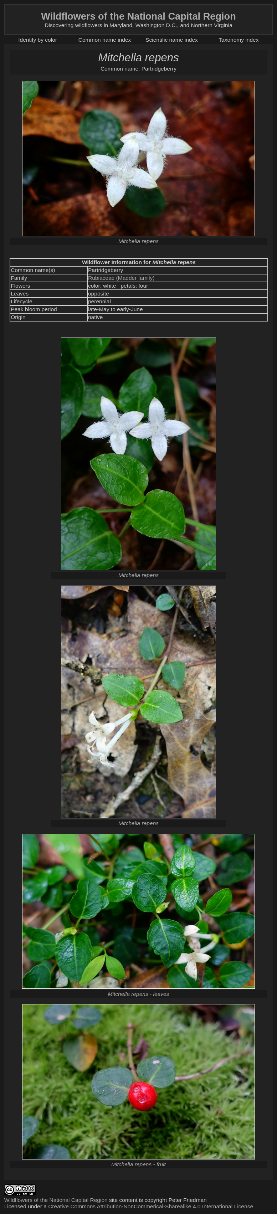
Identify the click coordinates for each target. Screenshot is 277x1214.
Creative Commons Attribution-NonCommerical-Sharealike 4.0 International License (150, 1206)
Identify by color (37, 40)
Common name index (104, 40)
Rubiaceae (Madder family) (121, 278)
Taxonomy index (238, 40)
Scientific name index (171, 40)
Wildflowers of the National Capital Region (56, 1200)
